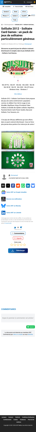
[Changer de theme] (34, 2)
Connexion (29, 2)
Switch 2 (15, 16)
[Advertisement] (18, 56)
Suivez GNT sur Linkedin (13, 212)
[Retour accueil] (8, 2)
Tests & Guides (18, 6)
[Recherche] (24, 2)
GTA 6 (24, 11)
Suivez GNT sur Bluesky (13, 206)
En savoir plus (7, 223)
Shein (15, 11)
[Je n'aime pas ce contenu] (21, 227)
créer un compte (17, 334)
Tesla (14, 20)
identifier (30, 334)
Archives (18, 422)
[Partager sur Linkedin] (28, 186)
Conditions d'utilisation (28, 417)
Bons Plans (29, 6)
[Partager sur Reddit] (18, 186)
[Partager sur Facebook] (13, 186)
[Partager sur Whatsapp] (23, 186)
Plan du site (31, 419)
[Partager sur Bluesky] (33, 186)
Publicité (17, 417)
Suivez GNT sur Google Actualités (16, 192)
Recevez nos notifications (14, 199)
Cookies (16, 419)
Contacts (10, 417)
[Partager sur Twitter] (8, 186)
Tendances (23, 419)
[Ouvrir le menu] (1, 2)
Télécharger (18, 250)
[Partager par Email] (3, 186)
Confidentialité (7, 419)
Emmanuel (14, 175)
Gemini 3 (6, 11)
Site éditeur (18, 94)
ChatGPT (24, 16)
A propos (4, 417)
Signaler (18, 238)
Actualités (6, 6)
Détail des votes (18, 229)
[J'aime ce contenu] (15, 227)
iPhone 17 (6, 16)
